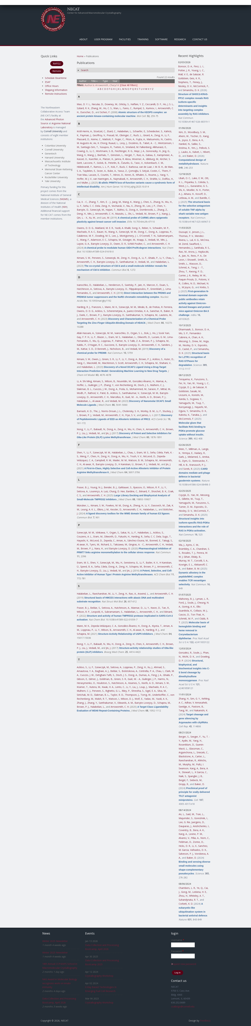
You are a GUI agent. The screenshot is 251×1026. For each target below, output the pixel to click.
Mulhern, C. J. (157, 385)
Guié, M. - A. (131, 397)
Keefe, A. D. (146, 397)
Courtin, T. (106, 174)
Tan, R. (165, 607)
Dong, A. (133, 209)
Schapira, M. (114, 239)
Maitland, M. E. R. (104, 228)
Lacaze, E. (94, 174)
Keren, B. (130, 174)
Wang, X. (81, 155)
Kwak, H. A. (108, 687)
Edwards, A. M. (125, 702)
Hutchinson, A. (84, 288)
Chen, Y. (161, 205)
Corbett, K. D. (186, 903)
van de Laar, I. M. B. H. (151, 166)
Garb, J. (182, 456)
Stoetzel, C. (100, 131)
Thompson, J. (132, 694)
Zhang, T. (94, 201)
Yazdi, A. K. (162, 698)
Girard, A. (148, 135)
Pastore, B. (198, 706)
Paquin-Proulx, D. (188, 279)
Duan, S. (163, 284)
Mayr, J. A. (139, 151)
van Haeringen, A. (102, 178)
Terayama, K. (186, 379)
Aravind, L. (143, 593)
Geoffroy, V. (99, 135)
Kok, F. (114, 166)
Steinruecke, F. (200, 460)
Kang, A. (194, 768)
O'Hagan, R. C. (95, 344)
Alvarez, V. (184, 837)
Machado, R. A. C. (86, 231)
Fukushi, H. (124, 536)
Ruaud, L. (113, 143)
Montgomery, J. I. (129, 235)
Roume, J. (153, 174)
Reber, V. (146, 228)
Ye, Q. (200, 887)
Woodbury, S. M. (196, 132)
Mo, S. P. (183, 333)
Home (80, 56)
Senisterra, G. (131, 562)
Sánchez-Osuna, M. (137, 540)
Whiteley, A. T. (196, 895)
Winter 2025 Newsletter (55, 941)
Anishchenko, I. (201, 826)
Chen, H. (95, 456)
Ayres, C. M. (192, 544)
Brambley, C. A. (187, 548)
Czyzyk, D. (184, 495)
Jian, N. (185, 255)
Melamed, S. (194, 456)
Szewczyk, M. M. (128, 231)
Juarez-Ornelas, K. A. (138, 311)
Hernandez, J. (186, 247)
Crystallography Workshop (99, 975)
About (83, 39)
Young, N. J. (96, 487)
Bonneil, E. (155, 540)
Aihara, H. (189, 193)
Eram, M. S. (114, 337)
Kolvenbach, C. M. (153, 162)
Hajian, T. (111, 209)
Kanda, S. (184, 399)
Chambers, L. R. (187, 887)
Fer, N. (182, 383)
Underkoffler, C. (160, 694)
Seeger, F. (195, 736)
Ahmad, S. (159, 667)
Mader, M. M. (120, 460)
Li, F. (167, 135)
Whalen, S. (141, 174)
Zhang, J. (81, 702)
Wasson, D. (195, 263)
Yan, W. (191, 383)
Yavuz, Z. (122, 170)
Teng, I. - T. (197, 267)
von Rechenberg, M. (126, 385)
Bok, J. (147, 333)
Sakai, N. (125, 532)
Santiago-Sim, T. (89, 147)
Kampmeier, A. (165, 155)
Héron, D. (118, 174)
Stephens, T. (184, 82)
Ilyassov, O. (139, 487)
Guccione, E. (110, 344)
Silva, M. (161, 690)
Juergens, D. (197, 822)
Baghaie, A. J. (102, 671)
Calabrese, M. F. (85, 235)
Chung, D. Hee (117, 491)
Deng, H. (81, 213)
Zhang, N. (158, 201)
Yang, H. (197, 740)
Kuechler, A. (95, 159)
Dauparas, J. (185, 826)
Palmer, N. (120, 340)
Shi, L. (131, 213)
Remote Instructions (56, 93)
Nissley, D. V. (185, 86)
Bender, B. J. (110, 487)
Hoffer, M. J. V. (84, 178)
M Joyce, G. (188, 287)
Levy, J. (123, 143)
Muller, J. (86, 182)
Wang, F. (84, 239)
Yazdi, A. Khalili (123, 228)
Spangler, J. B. (195, 776)
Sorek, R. (188, 468)
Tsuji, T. (200, 403)
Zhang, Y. (109, 385)
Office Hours (52, 86)
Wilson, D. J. (127, 698)
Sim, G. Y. (195, 698)
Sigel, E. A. (150, 690)
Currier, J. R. (185, 275)
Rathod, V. (93, 393)
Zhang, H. (184, 698)
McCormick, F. (201, 86)
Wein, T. (183, 449)
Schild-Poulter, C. (137, 243)
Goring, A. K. (188, 606)
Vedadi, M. (141, 213)
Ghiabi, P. (153, 257)
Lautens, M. (165, 315)
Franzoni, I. (97, 307)
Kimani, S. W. (84, 257)
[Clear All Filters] (128, 85)
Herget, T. (130, 155)
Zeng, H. (158, 135)
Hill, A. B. (183, 464)
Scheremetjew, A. (116, 311)
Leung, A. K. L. (88, 509)
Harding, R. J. (83, 307)
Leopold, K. (97, 611)
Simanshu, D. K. (191, 90)
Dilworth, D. (144, 337)
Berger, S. (184, 736)
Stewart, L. (187, 772)
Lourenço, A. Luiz (98, 491)
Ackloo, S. (100, 311)
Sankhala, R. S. (202, 247)
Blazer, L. (102, 337)
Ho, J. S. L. (168, 104)
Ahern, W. (184, 136)
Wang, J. (91, 155)
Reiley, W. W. (199, 275)
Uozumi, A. (184, 395)
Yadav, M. (149, 698)
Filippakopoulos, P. (139, 288)
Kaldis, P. (81, 344)
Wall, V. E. (183, 74)
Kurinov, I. (151, 108)
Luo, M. (106, 217)
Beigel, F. (183, 780)
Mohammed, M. (138, 389)
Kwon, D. (155, 607)
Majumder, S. (186, 818)
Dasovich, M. (158, 505)
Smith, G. (202, 259)
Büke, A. (112, 170)
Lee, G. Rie (184, 822)
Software (161, 39)
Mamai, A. (161, 381)
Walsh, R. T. (101, 698)
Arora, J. (192, 251)
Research (180, 39)
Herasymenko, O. (86, 683)
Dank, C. (83, 315)
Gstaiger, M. (129, 239)
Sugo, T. (166, 536)
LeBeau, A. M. (186, 197)
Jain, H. (141, 284)
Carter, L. (200, 756)
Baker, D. (192, 155)
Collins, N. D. (189, 283)
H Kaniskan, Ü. (126, 464)
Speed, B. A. (86, 566)
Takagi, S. (167, 540)
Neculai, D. (97, 104)
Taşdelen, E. (89, 170)
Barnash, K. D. (84, 411)
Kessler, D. (116, 509)
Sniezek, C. (202, 752)
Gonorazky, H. (153, 151)
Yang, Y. (164, 174)
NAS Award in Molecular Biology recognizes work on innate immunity (59, 983)
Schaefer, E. (139, 131)
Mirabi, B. (143, 307)
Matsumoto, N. (155, 139)
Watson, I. (114, 698)
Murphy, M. (189, 764)
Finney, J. (197, 82)
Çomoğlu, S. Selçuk (139, 170)
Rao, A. (132, 593)
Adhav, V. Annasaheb (196, 702)
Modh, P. (81, 393)
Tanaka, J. (196, 414)
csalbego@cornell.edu (182, 1006)
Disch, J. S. (143, 385)
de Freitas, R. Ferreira (160, 307)
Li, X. (194, 845)
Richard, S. (106, 544)
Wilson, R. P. (153, 487)
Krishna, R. (184, 147)
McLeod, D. (149, 456)
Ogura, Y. (183, 411)
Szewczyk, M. (97, 209)
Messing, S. (185, 341)
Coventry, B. (185, 830)
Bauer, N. (102, 231)
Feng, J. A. (156, 675)
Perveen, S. (98, 257)
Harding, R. (137, 536)
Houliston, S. (103, 683)
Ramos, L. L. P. (101, 166)
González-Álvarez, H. (144, 381)
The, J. (96, 411)
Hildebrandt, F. (84, 166)
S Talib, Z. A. (134, 340)
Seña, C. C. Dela (91, 205)
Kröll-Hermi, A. (84, 131)
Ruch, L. (137, 135)
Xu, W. (92, 217)
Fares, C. (127, 108)
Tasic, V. (138, 162)
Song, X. (136, 228)
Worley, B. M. (148, 411)
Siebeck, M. (196, 780)
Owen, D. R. (120, 243)
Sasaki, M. (195, 391)
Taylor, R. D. (117, 694)
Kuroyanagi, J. (186, 407)
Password (177, 951)
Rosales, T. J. (188, 552)
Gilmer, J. (93, 679)
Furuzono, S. (201, 379)
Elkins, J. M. (103, 509)
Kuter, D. (169, 359)
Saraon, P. (153, 389)
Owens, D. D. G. (85, 228)
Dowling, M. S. (102, 235)
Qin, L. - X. (82, 217)
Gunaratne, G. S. (199, 185)
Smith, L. (183, 263)
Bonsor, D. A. (185, 66)
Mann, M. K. (111, 307)
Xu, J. (150, 667)
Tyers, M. (95, 544)
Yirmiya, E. (187, 453)
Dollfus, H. (167, 178)
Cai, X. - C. (82, 201)
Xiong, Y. (81, 429)
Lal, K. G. (194, 239)
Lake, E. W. (198, 178)
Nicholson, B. (117, 348)
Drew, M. (197, 341)
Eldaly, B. (196, 556)
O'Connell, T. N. (147, 235)
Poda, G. (123, 389)
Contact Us (199, 39)
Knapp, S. (142, 239)
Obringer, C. (125, 135)
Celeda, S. (203, 182)
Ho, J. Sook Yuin (160, 333)
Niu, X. (129, 205)
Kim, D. (182, 132)
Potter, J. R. (184, 70)
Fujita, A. (140, 139)
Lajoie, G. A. (83, 243)
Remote (56, 71)
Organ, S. (114, 532)
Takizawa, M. (120, 544)
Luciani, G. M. (159, 337)
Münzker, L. (83, 505)
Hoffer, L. (82, 385)
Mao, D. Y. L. (83, 104)
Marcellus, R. (117, 397)
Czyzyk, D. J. (185, 387)
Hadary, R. (199, 453)
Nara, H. (98, 548)
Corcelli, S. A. (201, 560)
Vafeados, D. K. (198, 849)
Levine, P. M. (195, 834)
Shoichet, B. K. (159, 491)
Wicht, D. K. (188, 656)
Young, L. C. (197, 70)
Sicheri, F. (105, 112)
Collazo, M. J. (200, 610)
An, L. (182, 814)
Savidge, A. (184, 706)
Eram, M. (98, 536)
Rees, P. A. (196, 255)
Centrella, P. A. (146, 671)
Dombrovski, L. (148, 209)
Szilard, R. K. (83, 108)
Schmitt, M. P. (186, 618)
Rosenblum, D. (186, 744)
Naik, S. (183, 776)
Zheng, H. (138, 505)
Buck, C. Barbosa (128, 166)
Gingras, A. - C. (136, 544)
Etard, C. (111, 131)
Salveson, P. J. (186, 853)
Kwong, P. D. (196, 271)
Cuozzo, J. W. (100, 389)
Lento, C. (120, 687)
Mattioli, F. (108, 139)
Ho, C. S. (107, 108)
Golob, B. (102, 162)
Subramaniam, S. (114, 611)
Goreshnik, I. (201, 818)
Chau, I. (170, 257)
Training (142, 39)
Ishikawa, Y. (102, 532)
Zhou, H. (183, 895)
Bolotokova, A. (130, 671)
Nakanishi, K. (201, 710)
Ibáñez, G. (122, 209)
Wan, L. (117, 108)
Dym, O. (186, 460)
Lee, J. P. (151, 205)
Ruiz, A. (140, 155)
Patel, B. (104, 393)
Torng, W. (146, 694)
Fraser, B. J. (83, 487)
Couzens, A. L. (84, 536)
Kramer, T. (82, 687)
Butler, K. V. (152, 562)
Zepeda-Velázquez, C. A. (104, 625)
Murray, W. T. (186, 560)
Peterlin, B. (114, 162)
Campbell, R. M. (103, 460)
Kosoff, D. (200, 193)
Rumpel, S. (139, 108)
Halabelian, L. (124, 131)
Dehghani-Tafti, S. (105, 675)
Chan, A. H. (197, 337)
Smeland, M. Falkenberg (138, 147)
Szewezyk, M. (112, 257)
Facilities (125, 39)
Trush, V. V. (136, 456)
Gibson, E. (82, 679)
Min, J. (90, 213)
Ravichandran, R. (187, 760)
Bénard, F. (144, 491)
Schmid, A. (184, 267)
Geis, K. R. (195, 78)
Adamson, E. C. (99, 239)
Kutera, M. (95, 687)
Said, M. (190, 814)
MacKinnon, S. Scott (113, 363)
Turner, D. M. (186, 506)
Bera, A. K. (197, 140)
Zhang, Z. (162, 209)
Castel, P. (187, 349)
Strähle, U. (155, 178)
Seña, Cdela (156, 452)
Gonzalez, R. (185, 652)
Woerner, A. (138, 159)
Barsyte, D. (83, 209)
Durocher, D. (87, 112)
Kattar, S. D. (87, 348)
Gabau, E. (151, 155)
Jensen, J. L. (198, 231)
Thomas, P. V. (186, 235)
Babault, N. (100, 429)
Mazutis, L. (121, 213)
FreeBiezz (205, 1020)
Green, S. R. (108, 359)
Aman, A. (121, 540)
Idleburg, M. (152, 159)
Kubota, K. (184, 414)
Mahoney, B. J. (186, 598)
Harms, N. (163, 679)
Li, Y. (161, 257)
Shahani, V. (165, 363)
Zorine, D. (198, 841)
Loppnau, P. (165, 231)
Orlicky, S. (124, 104)
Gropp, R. (184, 784)
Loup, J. (143, 687)
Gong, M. (186, 891)
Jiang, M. (116, 201)
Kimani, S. (98, 381)
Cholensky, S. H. (130, 411)
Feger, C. (119, 139)
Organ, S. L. (137, 333)
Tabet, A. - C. (150, 143)
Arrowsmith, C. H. (139, 178)
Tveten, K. (118, 147)
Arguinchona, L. (187, 752)
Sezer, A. (101, 170)
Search (84, 70)
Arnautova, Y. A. (85, 671)
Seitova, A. (99, 288)
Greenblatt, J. (157, 288)
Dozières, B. (135, 143)
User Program (103, 39)
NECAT (73, 9)
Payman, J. (85, 135)
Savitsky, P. (131, 284)
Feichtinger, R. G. (124, 151)
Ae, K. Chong (100, 143)
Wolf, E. (139, 698)
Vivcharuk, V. (118, 205)
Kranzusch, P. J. (197, 464)
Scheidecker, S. (155, 131)
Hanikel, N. (184, 143)
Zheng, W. (139, 205)
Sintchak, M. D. (85, 694)
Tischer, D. (196, 136)
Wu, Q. (96, 340)
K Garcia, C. (201, 772)
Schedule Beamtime (56, 78)
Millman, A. (194, 449)
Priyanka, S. (190, 182)
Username (177, 940)
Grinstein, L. (117, 155)
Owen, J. (96, 359)
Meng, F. (84, 456)
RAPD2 (57, 63)
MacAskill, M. (94, 363)
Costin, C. (155, 170)
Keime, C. (96, 139)
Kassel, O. (82, 159)
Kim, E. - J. (105, 201)
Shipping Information (56, 90)
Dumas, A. (144, 675)
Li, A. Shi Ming (84, 381)
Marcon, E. (152, 284)
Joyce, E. (186, 140)
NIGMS (64, 199)
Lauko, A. (186, 151)
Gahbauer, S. (125, 487)
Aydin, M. (187, 740)
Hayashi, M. (201, 407)
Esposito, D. (200, 506)
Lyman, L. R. (202, 598)
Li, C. (92, 151)
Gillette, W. (187, 498)
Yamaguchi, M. (186, 403)
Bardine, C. (132, 491)
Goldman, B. (106, 679)
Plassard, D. (83, 139)
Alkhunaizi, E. (159, 147)
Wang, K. (127, 201)
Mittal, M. (165, 389)
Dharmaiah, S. (186, 329)
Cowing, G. (82, 151)
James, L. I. (147, 415)
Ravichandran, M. (101, 593)
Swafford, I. (195, 243)
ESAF (47, 82)
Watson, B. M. (135, 460)
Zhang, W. (96, 108)
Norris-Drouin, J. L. (111, 411)
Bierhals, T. (103, 155)
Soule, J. (191, 602)
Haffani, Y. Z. (137, 104)
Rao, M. (183, 251)
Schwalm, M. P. (161, 228)
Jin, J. (108, 433)
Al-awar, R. (98, 401)
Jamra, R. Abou (123, 159)
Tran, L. (200, 814)
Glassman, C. (196, 748)
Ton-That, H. (197, 614)
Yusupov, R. (106, 147)
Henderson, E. (115, 284)
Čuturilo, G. (127, 162)
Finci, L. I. (199, 66)
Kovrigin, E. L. (186, 564)
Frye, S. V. (130, 415)
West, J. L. (184, 185)
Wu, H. (168, 201)
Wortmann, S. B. (104, 151)
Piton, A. (130, 139)
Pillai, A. (195, 837)
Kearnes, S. (134, 683)
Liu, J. (85, 433)
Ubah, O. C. (185, 178)
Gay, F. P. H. (83, 337)
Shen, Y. (81, 452)
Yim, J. (194, 147)
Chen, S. (147, 201)
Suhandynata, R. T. (189, 899)
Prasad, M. (112, 135)
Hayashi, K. (83, 540)
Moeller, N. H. (193, 189)
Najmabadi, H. (121, 178)
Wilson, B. (110, 381)
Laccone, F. (89, 162)
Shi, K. (182, 189)
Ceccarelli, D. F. (153, 104)
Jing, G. (166, 151)
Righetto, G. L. (112, 690)
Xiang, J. (166, 213)
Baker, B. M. (193, 568)
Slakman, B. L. (84, 389)
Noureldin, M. (124, 381)
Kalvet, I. (197, 151)
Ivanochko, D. (84, 284)
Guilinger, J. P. (95, 385)
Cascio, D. (184, 614)
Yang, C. (81, 363)
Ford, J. (182, 602)
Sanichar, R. (156, 311)
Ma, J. (182, 544)
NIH (65, 206)
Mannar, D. (137, 607)
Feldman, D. (185, 841)
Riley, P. (126, 690)
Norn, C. (204, 837)
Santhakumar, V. (128, 261)
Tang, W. (183, 710)
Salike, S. (196, 143)
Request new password (183, 964)
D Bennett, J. (101, 348)
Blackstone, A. (186, 756)
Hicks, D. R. (185, 845)
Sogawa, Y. (196, 399)
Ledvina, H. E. (199, 891)
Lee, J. (115, 235)
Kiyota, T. (157, 625)
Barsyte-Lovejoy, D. (101, 243)
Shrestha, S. (137, 690)
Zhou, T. (183, 271)
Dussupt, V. (185, 231)
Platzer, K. (108, 159)
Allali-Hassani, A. (85, 333)
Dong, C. (142, 231)
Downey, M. (111, 104)
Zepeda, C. (109, 540)
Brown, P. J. (154, 213)
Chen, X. (140, 429)
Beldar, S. (95, 607)
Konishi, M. (197, 395)
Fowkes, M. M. (113, 505)
